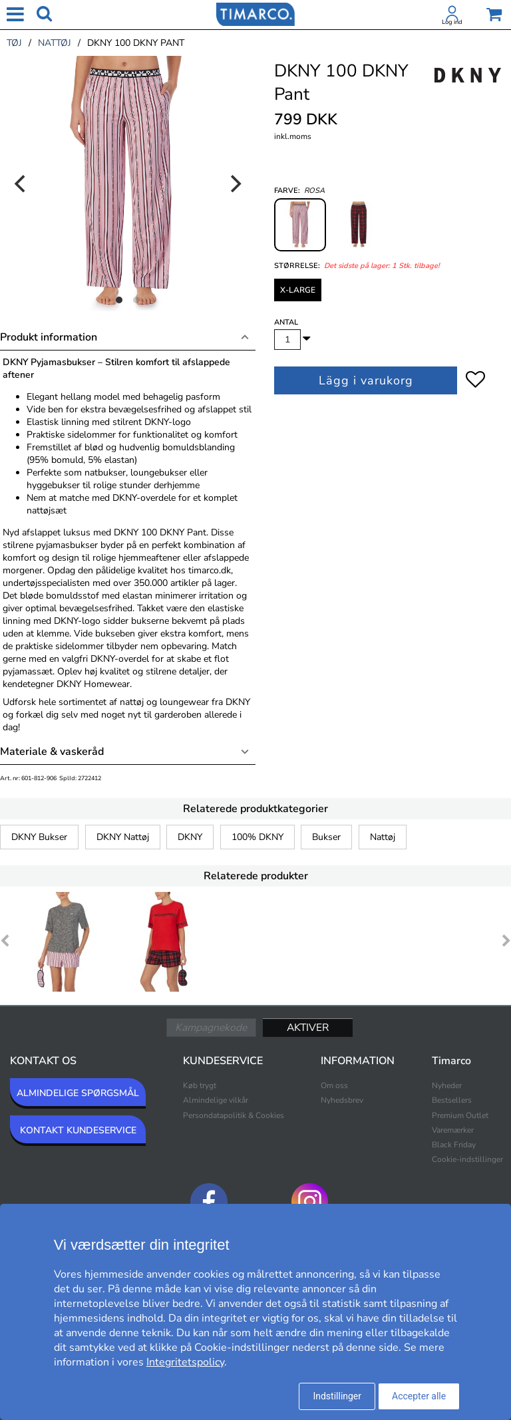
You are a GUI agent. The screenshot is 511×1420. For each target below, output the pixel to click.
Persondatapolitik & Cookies (233, 1115)
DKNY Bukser (39, 837)
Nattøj (382, 837)
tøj (14, 43)
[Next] (234, 183)
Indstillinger (337, 1396)
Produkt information (48, 337)
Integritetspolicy (185, 1362)
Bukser (326, 837)
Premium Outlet (460, 1115)
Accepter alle (419, 1396)
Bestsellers (452, 1100)
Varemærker (453, 1130)
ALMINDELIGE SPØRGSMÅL (78, 1093)
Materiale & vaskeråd (52, 751)
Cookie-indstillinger (467, 1159)
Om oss (334, 1085)
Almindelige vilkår (215, 1100)
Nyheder (447, 1085)
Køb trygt (199, 1085)
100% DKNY (257, 837)
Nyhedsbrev (342, 1100)
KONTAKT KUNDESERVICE (78, 1130)
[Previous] (21, 183)
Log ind (452, 22)
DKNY (190, 837)
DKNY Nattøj (122, 837)
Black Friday (454, 1144)
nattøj (54, 43)
